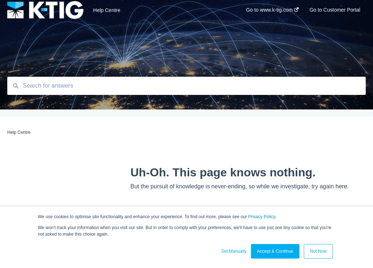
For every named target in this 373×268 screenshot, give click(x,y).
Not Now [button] (318, 251)
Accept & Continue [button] (275, 251)
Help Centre (107, 10)
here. (342, 186)
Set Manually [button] (233, 251)
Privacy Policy (261, 216)
